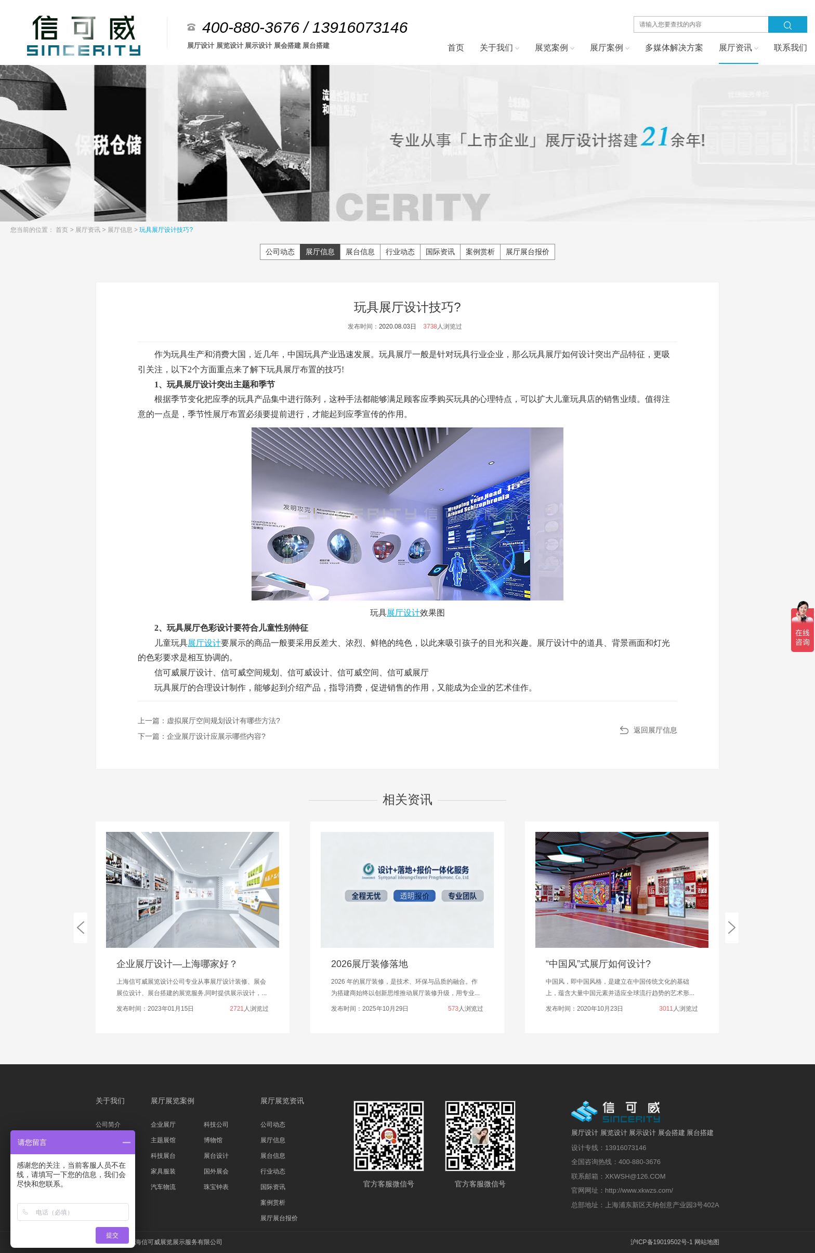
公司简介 (108, 1124)
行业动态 (400, 251)
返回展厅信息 (655, 730)
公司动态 (280, 251)
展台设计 (216, 1155)
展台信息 (360, 251)
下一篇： (202, 736)
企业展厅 (163, 1124)
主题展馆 (163, 1140)
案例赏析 (480, 251)
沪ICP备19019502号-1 (661, 1242)
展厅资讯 (88, 229)
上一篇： (209, 720)
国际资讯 (440, 251)
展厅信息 (121, 229)
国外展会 (216, 1171)
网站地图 (706, 1242)
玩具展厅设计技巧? (166, 229)
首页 (63, 229)
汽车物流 (163, 1187)
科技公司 (216, 1124)
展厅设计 (403, 612)
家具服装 (163, 1171)
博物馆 (213, 1140)
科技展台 (163, 1155)
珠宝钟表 (216, 1187)
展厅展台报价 (527, 251)
